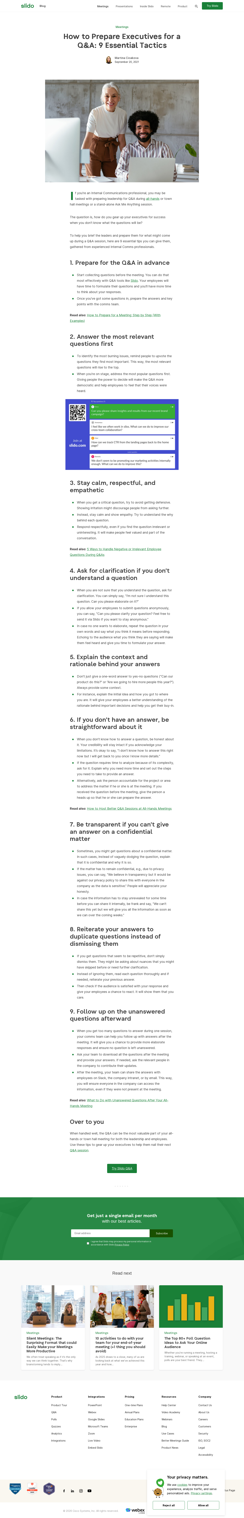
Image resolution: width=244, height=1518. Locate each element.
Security (203, 1433)
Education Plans (134, 1419)
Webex (92, 1412)
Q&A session (79, 1150)
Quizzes (56, 1426)
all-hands (152, 199)
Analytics (56, 1433)
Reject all (169, 1505)
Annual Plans (132, 1412)
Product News (170, 1447)
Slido (134, 280)
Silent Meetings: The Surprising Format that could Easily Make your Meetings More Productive (52, 1345)
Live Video (94, 1440)
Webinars (167, 1419)
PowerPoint (95, 1405)
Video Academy (171, 1412)
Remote (166, 6)
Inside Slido (147, 6)
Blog (164, 1426)
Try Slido (212, 5)
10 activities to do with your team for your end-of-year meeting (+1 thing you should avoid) (120, 1345)
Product (182, 6)
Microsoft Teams (98, 1426)
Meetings (103, 6)
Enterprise (131, 1426)
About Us (203, 1412)
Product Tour (59, 1405)
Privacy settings (201, 1493)
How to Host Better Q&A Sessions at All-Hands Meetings (129, 808)
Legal (201, 1447)
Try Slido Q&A (122, 1168)
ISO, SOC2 (204, 1440)
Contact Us (205, 1405)
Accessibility (205, 1454)
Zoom (91, 1433)
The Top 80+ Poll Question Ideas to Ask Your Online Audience (187, 1343)
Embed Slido (95, 1447)
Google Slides (96, 1419)
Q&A (53, 1412)
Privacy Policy (122, 1244)
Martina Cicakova (126, 58)
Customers (204, 1426)
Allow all (203, 1505)
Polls (54, 1419)
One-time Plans (134, 1405)
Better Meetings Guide (175, 1440)
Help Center (169, 1405)
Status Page (227, 1490)
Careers (203, 1419)
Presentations (124, 6)
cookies (182, 1484)
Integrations (58, 1440)
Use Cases (168, 1433)
